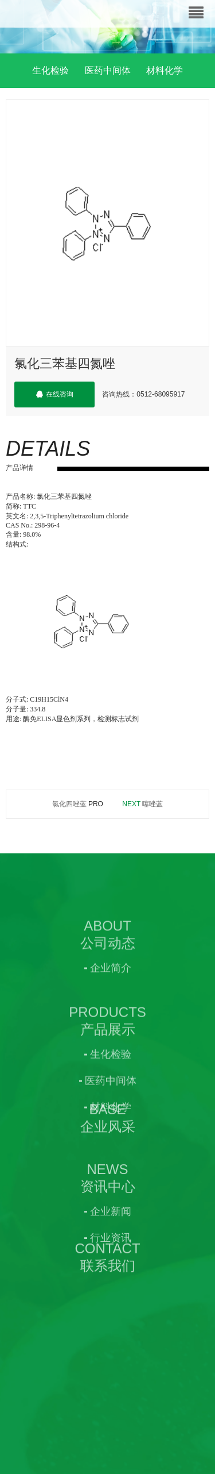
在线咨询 (54, 394)
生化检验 (50, 70)
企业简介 (110, 1014)
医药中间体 (108, 70)
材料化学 (164, 70)
